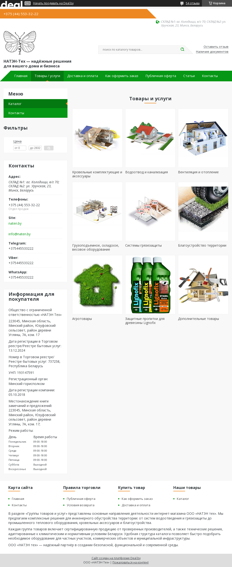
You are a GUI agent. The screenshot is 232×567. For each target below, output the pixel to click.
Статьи (189, 76)
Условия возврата (80, 505)
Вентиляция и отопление (198, 172)
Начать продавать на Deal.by (53, 3)
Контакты (210, 76)
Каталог (15, 103)
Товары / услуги (47, 76)
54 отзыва (193, 3)
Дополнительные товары (198, 318)
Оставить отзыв (216, 46)
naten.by (15, 223)
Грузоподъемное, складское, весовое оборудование (95, 247)
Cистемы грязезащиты (143, 245)
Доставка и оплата (82, 76)
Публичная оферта (160, 76)
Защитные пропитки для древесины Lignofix (145, 320)
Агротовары (82, 318)
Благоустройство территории (202, 245)
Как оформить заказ (121, 76)
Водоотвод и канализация (146, 172)
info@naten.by (20, 234)
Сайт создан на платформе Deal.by (116, 558)
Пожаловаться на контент (130, 562)
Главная (20, 76)
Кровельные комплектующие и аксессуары (97, 174)
